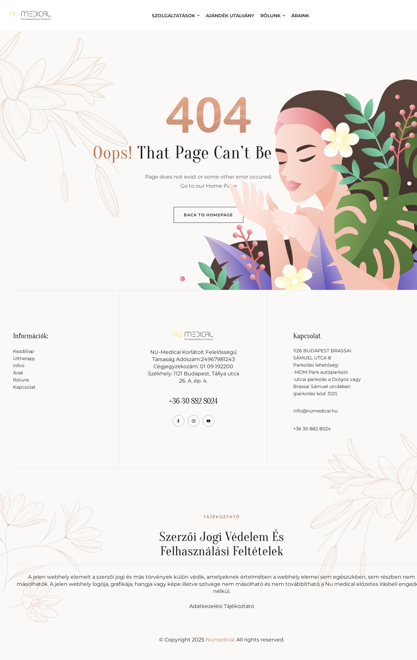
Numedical (220, 640)
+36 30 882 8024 (193, 401)
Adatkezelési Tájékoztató (221, 606)
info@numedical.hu (315, 411)
